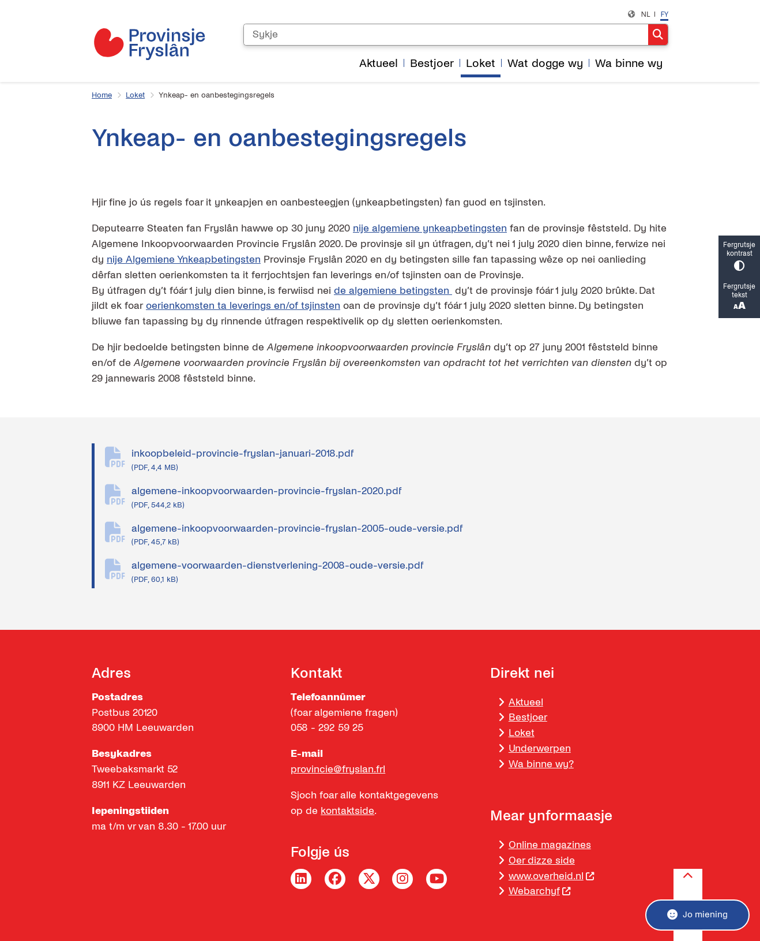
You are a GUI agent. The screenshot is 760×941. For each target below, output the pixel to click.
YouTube (436, 879)
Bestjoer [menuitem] (432, 63)
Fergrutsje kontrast (739, 256)
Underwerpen (540, 748)
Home (102, 95)
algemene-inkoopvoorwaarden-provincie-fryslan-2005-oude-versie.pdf (399, 535)
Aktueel (526, 702)
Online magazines (550, 844)
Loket (135, 95)
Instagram (402, 879)
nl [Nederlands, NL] (645, 14)
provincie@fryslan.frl (338, 769)
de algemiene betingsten (393, 290)
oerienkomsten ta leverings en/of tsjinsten (243, 305)
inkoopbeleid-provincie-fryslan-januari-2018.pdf (399, 460)
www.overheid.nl (552, 876)
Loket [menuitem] (480, 63)
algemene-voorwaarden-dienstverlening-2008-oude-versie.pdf (399, 572)
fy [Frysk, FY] (664, 14)
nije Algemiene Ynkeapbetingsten (184, 259)
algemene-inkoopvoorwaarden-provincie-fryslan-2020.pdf (399, 498)
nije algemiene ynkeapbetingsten (430, 228)
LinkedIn (301, 879)
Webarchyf (540, 891)
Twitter (369, 879)
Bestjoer (528, 717)
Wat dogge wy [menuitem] (545, 63)
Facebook (335, 879)
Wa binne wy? (541, 764)
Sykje (658, 34)
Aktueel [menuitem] (378, 63)
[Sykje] (446, 34)
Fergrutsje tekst (739, 297)
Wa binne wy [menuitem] (629, 63)
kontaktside (347, 810)
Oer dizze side (542, 860)
